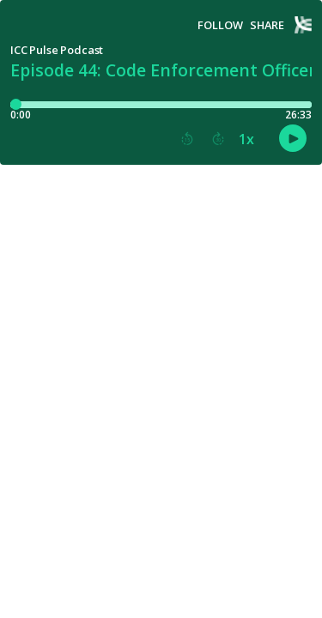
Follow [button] (220, 25)
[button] (187, 139)
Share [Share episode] (267, 25)
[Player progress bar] (161, 104)
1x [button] (246, 139)
